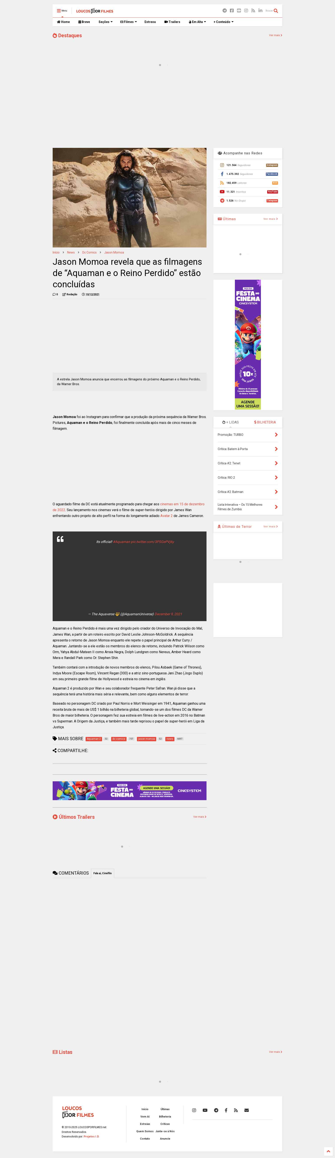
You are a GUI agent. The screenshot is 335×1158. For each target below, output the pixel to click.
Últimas (227, 219)
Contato (145, 1138)
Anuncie (165, 1138)
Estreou (150, 22)
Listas (62, 1052)
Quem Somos (145, 1131)
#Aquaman (121, 542)
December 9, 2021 (168, 614)
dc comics (89, 252)
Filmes (128, 22)
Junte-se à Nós (165, 1131)
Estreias (145, 1124)
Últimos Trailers (74, 817)
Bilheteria (165, 1116)
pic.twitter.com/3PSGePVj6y (152, 542)
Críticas (165, 1124)
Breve (84, 22)
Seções (106, 22)
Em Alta (197, 22)
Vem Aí (145, 1116)
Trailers (172, 22)
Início (56, 252)
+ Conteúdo (224, 22)
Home (63, 22)
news (71, 252)
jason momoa (114, 252)
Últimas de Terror (235, 527)
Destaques (67, 36)
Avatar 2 (166, 516)
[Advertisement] (167, 110)
